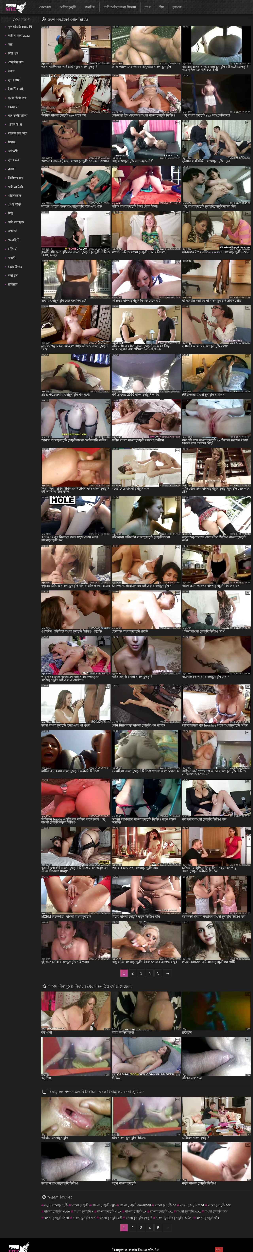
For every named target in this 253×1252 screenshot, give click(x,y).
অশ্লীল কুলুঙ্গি (68, 7)
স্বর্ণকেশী (13, 151)
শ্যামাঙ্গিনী (13, 240)
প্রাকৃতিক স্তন (15, 62)
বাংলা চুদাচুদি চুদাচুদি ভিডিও (174, 1217)
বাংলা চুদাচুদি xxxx (189, 1211)
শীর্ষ (161, 7)
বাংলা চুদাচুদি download (135, 1205)
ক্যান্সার (12, 231)
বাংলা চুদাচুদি (80, 1205)
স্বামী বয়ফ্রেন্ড (16, 222)
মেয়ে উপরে (15, 266)
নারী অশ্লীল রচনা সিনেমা (120, 7)
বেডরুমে (13, 106)
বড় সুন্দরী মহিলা (17, 115)
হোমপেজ (45, 7)
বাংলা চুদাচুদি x (83, 1211)
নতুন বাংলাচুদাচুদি (56, 1205)
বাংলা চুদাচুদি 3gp (104, 1205)
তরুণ (11, 71)
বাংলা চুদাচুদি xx (135, 1211)
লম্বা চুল (12, 275)
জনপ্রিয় (90, 7)
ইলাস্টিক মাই (15, 89)
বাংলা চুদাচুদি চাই (110, 1217)
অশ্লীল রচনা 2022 (19, 35)
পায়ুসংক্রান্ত (14, 195)
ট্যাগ (147, 7)
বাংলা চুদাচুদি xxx (161, 1211)
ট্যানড (11, 142)
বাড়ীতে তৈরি (15, 186)
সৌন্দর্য (12, 249)
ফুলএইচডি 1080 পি (20, 26)
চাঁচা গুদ (13, 53)
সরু (10, 44)
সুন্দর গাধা (14, 80)
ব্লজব (11, 169)
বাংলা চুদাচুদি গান (84, 1217)
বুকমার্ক (177, 7)
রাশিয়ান (12, 284)
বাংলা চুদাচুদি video (57, 1211)
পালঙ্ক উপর (15, 124)
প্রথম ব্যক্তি (14, 204)
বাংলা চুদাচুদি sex (219, 1205)
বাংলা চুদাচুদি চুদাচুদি (139, 1217)
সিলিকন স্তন (15, 178)
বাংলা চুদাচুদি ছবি (207, 1217)
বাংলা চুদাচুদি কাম (216, 1211)
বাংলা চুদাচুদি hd (165, 1205)
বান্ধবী (11, 257)
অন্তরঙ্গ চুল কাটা (17, 133)
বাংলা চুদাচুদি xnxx (109, 1211)
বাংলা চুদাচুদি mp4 (192, 1205)
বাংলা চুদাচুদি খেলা (56, 1217)
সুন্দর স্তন (13, 160)
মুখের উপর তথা (17, 98)
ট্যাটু (10, 213)
